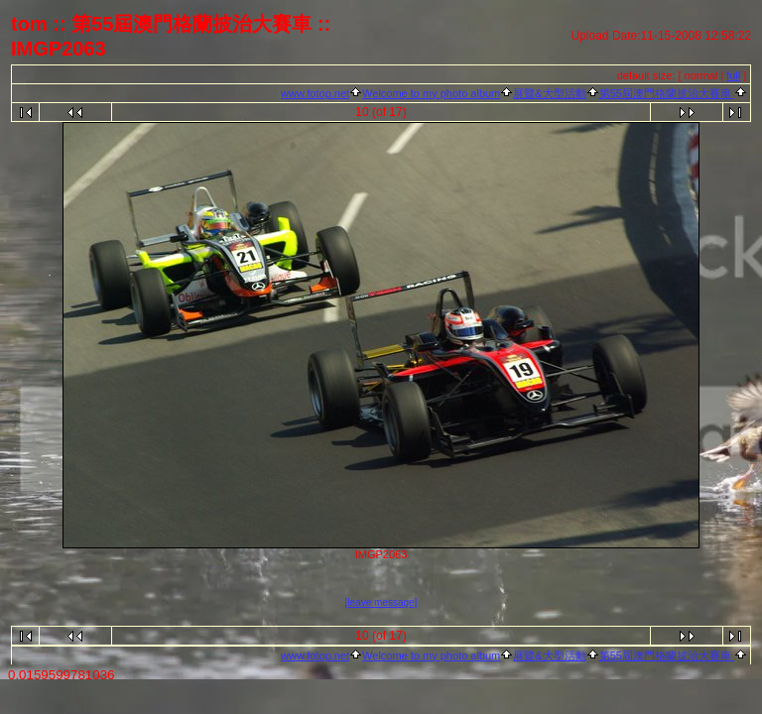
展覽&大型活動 (549, 93)
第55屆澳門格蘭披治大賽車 (666, 93)
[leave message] (381, 602)
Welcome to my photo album (431, 93)
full (733, 75)
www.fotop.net (315, 93)
